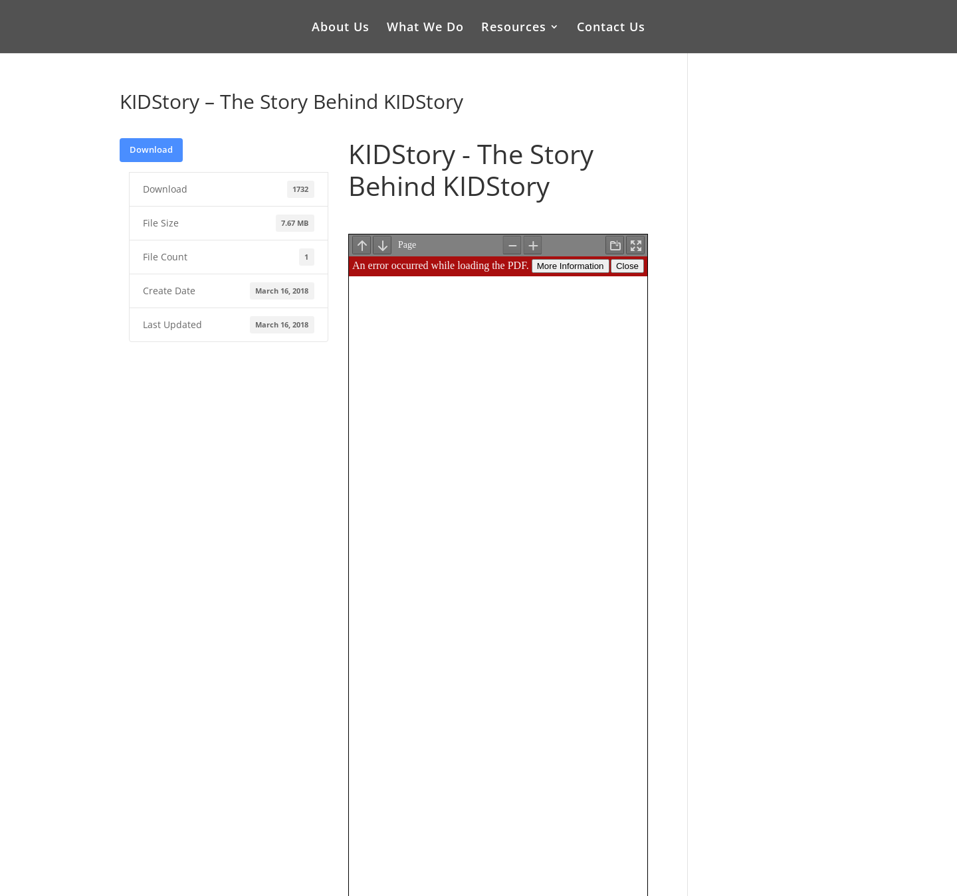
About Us (341, 28)
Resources (513, 28)
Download (151, 149)
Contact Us (611, 28)
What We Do (425, 28)
